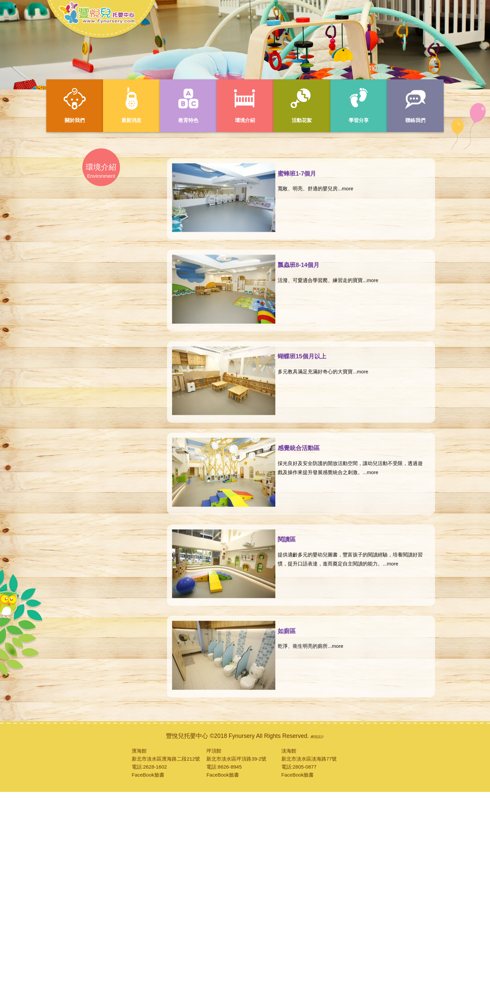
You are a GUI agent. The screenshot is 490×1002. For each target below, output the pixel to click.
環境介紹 (245, 105)
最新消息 (131, 105)
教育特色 (188, 105)
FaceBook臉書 (148, 775)
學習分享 (358, 105)
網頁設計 (317, 737)
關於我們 (74, 105)
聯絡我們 (415, 105)
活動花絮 (301, 105)
